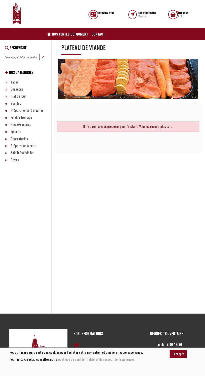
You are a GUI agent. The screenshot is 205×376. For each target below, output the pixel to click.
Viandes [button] (13, 103)
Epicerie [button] (13, 131)
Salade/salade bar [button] (20, 152)
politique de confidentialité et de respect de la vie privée (96, 359)
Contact (98, 34)
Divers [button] (12, 159)
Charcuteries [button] (16, 138)
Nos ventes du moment (67, 34)
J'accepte (178, 353)
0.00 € (183, 14)
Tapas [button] (11, 82)
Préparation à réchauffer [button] (24, 110)
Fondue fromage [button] (18, 117)
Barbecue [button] (14, 89)
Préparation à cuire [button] (20, 145)
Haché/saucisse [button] (18, 124)
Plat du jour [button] (15, 96)
